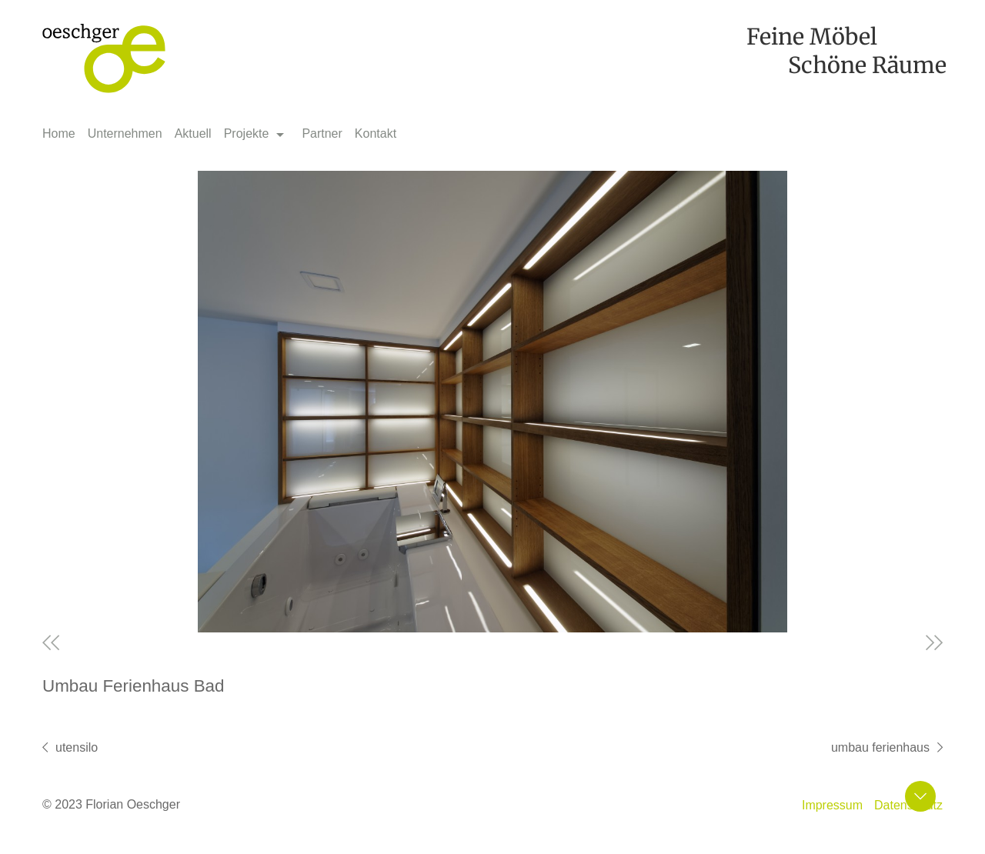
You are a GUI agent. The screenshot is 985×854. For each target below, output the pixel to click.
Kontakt (375, 133)
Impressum (832, 805)
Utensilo (76, 747)
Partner (322, 133)
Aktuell (193, 133)
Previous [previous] (50, 642)
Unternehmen (125, 133)
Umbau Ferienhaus (880, 747)
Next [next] (934, 642)
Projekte (246, 133)
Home (58, 133)
